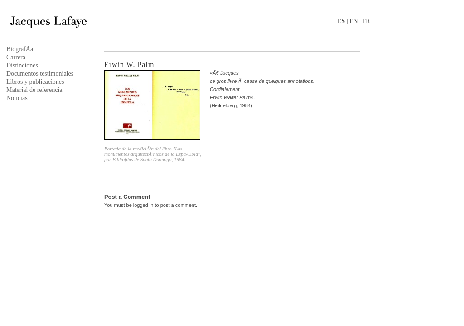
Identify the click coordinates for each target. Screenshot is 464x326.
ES (341, 21)
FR (366, 21)
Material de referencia (34, 89)
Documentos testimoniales (39, 73)
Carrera (15, 57)
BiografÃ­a (19, 49)
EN (353, 21)
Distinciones (22, 65)
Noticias (17, 98)
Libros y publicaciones (35, 81)
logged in (143, 205)
